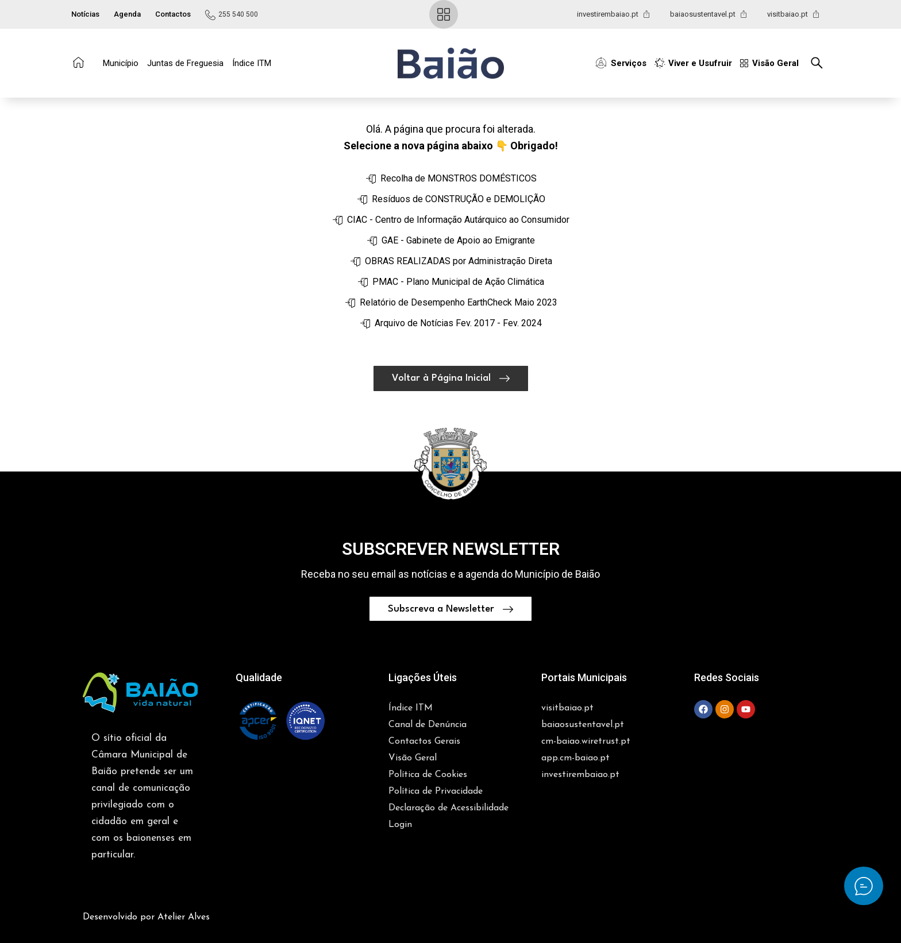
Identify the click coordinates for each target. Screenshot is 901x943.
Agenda (127, 14)
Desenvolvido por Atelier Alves (146, 888)
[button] (451, 63)
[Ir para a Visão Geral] (443, 14)
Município (120, 63)
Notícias (85, 14)
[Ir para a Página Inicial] (78, 62)
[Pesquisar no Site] (820, 62)
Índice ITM (251, 63)
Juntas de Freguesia (185, 63)
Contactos (173, 14)
